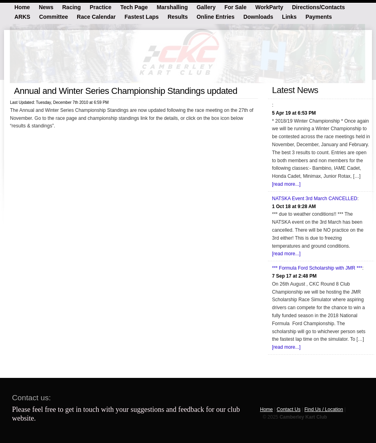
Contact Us (288, 409)
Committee (53, 16)
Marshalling (172, 7)
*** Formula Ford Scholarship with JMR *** (317, 268)
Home (22, 7)
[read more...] (286, 184)
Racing (71, 7)
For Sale (235, 7)
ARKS (22, 16)
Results (178, 16)
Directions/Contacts (318, 7)
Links (289, 16)
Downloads (258, 16)
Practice (100, 7)
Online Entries (215, 16)
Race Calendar (96, 16)
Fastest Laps (141, 16)
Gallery (205, 7)
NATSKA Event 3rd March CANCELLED (314, 198)
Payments (319, 16)
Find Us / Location (323, 409)
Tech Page (134, 7)
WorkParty (269, 7)
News (46, 7)
